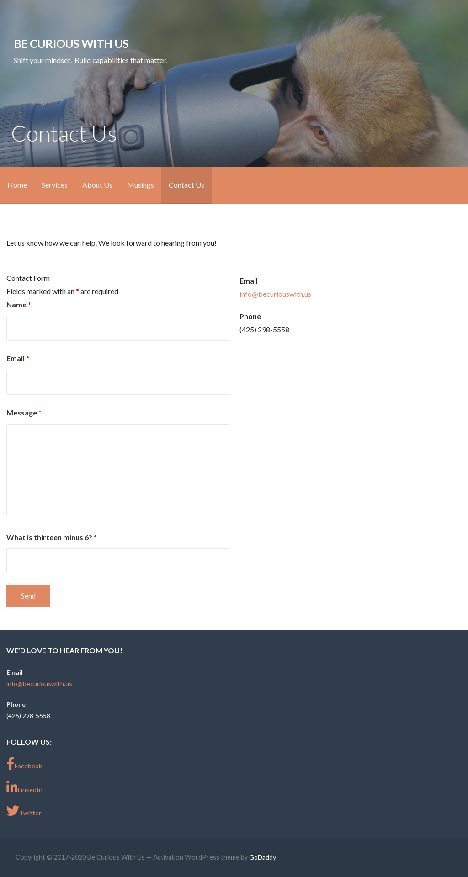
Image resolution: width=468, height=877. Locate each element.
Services (55, 184)
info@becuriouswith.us (275, 293)
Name (18, 304)
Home (17, 184)
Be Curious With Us (71, 43)
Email (17, 358)
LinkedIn (24, 787)
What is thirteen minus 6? (51, 537)
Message (24, 412)
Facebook (24, 763)
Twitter (23, 810)
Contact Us (186, 184)
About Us (97, 184)
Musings (140, 184)
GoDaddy (262, 857)
